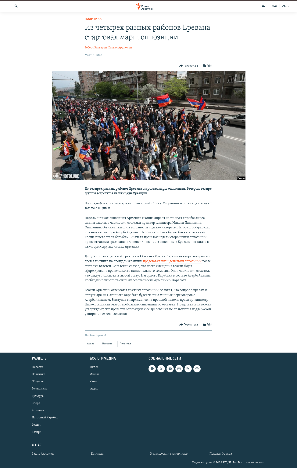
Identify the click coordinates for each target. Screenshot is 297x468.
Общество (38, 381)
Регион (36, 424)
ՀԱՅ (285, 6)
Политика (93, 19)
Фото (93, 381)
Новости (37, 367)
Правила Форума (220, 453)
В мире (36, 431)
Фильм (94, 374)
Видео (94, 367)
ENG (274, 6)
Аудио (94, 388)
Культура (38, 395)
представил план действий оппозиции (172, 261)
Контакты (97, 453)
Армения (38, 410)
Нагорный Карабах (45, 417)
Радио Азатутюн (43, 453)
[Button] (188, 66)
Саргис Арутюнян (120, 47)
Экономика (40, 388)
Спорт (36, 403)
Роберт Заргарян (96, 47)
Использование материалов (169, 453)
